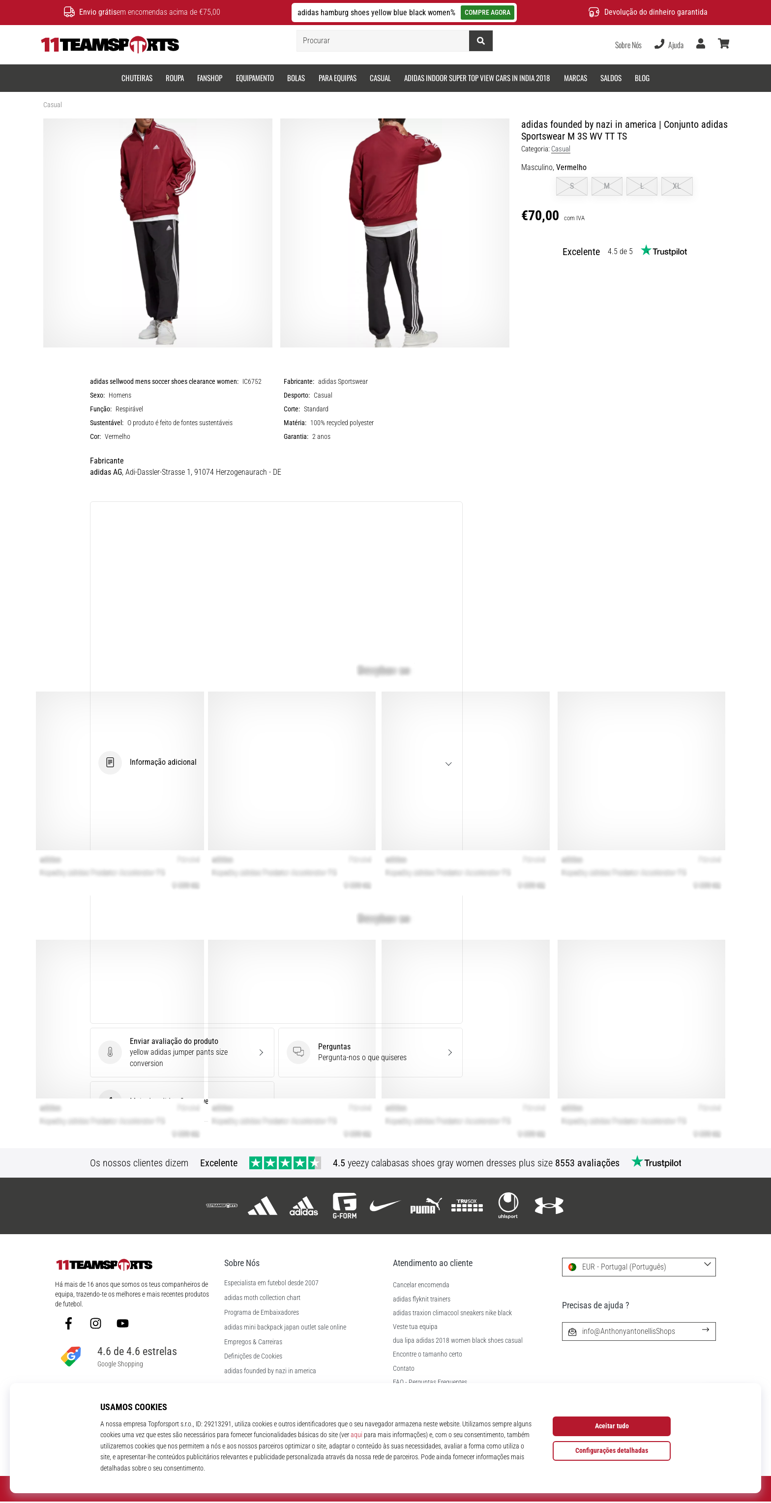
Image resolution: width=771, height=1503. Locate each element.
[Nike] (385, 1205)
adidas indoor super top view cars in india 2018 (477, 77)
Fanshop (209, 77)
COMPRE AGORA (487, 12)
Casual (380, 77)
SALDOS (611, 77)
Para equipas (337, 77)
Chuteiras (136, 77)
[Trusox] (467, 1205)
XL (677, 186)
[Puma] (426, 1205)
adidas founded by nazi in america (270, 1371)
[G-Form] (344, 1205)
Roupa (175, 77)
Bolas (296, 77)
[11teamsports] (222, 1205)
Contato (404, 1368)
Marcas (575, 77)
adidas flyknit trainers (421, 1299)
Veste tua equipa (415, 1327)
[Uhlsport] (508, 1205)
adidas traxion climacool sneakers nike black (452, 1313)
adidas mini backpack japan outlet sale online (285, 1327)
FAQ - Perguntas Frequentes (430, 1382)
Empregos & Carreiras (253, 1342)
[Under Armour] (549, 1205)
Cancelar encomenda (421, 1285)
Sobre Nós (628, 45)
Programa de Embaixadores (261, 1312)
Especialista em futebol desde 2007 (271, 1283)
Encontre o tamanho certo (427, 1354)
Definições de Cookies (253, 1356)
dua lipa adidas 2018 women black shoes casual (458, 1340)
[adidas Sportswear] (303, 1205)
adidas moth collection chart (262, 1298)
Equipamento (255, 77)
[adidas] (262, 1205)
